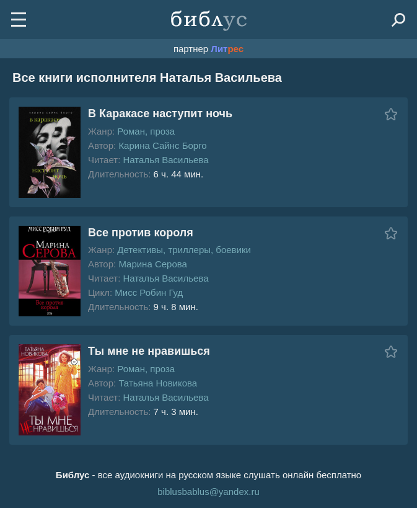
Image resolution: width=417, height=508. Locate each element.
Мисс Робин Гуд (149, 292)
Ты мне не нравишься (149, 351)
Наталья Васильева (165, 159)
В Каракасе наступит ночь (160, 113)
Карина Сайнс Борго (162, 145)
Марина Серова (152, 264)
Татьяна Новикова (157, 383)
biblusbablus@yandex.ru (208, 491)
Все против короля (140, 232)
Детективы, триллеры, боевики (184, 249)
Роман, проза (146, 131)
